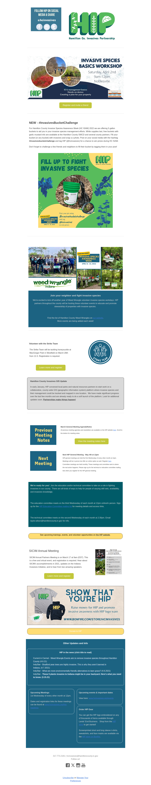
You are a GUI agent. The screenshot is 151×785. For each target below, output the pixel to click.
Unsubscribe (68, 778)
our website (98, 318)
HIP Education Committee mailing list (55, 506)
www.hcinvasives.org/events (101, 698)
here (114, 430)
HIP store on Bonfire (91, 737)
